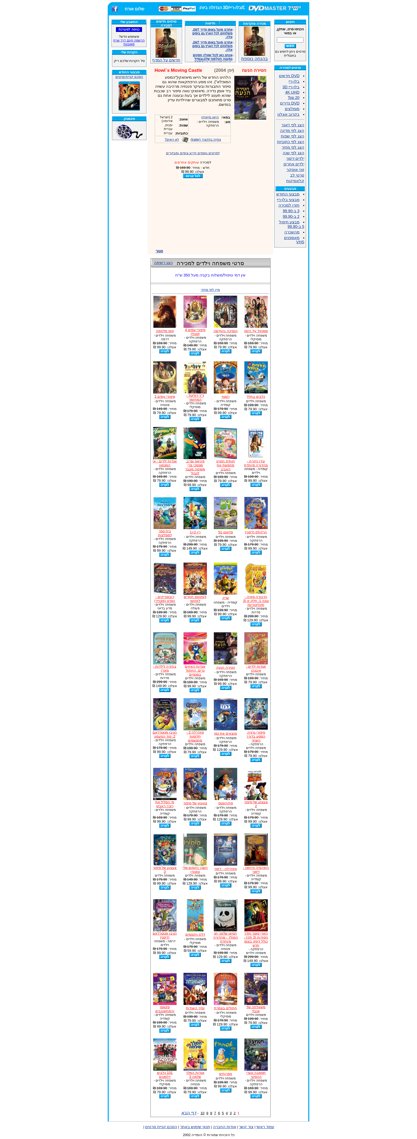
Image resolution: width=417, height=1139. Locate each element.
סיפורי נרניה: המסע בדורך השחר (256, 736)
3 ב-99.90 (291, 211)
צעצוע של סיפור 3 (165, 870)
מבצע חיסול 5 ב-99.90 (291, 224)
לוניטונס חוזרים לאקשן (195, 599)
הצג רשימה (163, 263)
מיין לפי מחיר (210, 290)
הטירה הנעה (225, 667)
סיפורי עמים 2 (165, 397)
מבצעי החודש (287, 194)
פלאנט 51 (225, 532)
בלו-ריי (294, 81)
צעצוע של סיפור (195, 803)
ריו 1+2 (195, 532)
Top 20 (293, 97)
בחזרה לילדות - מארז (164, 668)
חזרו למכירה (288, 205)
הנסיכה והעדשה (226, 331)
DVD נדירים (289, 103)
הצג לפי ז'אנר (292, 125)
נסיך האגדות (195, 1008)
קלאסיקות (295, 181)
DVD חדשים (289, 76)
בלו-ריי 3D (290, 87)
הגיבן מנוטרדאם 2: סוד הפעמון (165, 734)
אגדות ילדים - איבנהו (256, 668)
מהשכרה (291, 232)
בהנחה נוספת (254, 56)
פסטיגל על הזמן (256, 331)
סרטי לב (297, 175)
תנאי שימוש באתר (195, 1127)
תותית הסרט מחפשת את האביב (225, 465)
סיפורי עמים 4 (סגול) (195, 332)
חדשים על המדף (166, 45)
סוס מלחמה (165, 331)
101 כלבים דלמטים (165, 1075)
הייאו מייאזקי (210, 117)
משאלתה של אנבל (256, 1009)
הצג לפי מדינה (292, 130)
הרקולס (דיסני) (256, 532)
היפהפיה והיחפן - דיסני (256, 870)
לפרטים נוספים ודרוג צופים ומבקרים (193, 153)
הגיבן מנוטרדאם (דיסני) (165, 935)
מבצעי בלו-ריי (288, 200)
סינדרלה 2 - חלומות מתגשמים (195, 736)
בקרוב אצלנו (288, 114)
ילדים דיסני (295, 158)
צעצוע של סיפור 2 (256, 804)
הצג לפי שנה (293, 153)
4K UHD (292, 92)
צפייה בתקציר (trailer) (205, 139)
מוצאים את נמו (225, 733)
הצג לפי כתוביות (290, 142)
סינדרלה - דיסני (225, 869)
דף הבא (189, 1112)
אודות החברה (224, 1127)
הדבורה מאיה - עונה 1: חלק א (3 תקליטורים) (256, 601)
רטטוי (226, 397)
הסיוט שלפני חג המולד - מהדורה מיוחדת (225, 937)
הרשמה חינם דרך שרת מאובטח (129, 42)
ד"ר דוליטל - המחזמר (195, 397)
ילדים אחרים (293, 164)
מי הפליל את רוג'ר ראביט (164, 804)
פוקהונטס (225, 803)
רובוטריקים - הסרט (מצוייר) (164, 599)
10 (203, 1113)
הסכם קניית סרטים (129, 77)
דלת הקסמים (195, 934)
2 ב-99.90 (291, 216)
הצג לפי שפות (292, 136)
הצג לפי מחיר (293, 147)
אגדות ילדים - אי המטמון (165, 463)
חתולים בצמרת (225, 1008)
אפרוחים (225, 1074)
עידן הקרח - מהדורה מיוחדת (256, 463)
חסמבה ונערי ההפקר (256, 1075)
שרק (225, 598)
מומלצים (292, 109)
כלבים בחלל (256, 397)
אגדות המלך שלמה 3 (195, 1075)
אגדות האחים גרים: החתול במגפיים (195, 670)
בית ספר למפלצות (165, 533)
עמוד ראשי (265, 1127)
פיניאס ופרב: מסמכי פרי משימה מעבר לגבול (195, 467)
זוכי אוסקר (295, 170)
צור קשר (246, 1127)
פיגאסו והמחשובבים (164, 1009)
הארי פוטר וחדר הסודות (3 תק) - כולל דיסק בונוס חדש (256, 939)
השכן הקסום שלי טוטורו (195, 870)
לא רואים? (172, 139)
